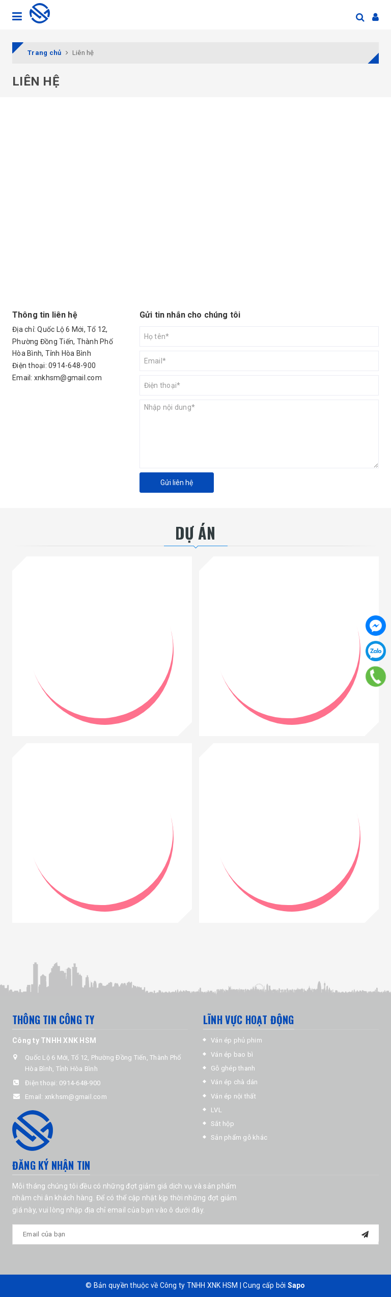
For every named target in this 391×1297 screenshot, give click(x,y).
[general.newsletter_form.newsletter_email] (195, 1234)
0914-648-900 (72, 365)
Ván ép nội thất (233, 1096)
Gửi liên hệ (176, 482)
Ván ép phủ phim (236, 1040)
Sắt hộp (222, 1123)
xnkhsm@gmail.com (68, 378)
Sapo (296, 1285)
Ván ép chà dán (234, 1082)
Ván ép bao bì (232, 1054)
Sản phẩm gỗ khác (239, 1137)
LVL (216, 1110)
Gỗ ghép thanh (233, 1068)
